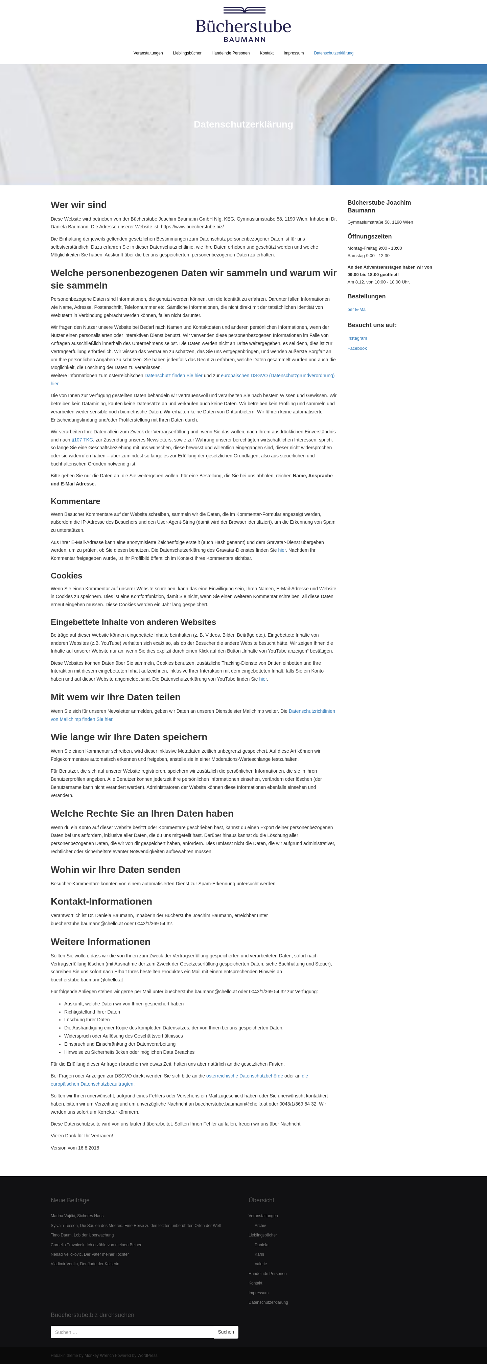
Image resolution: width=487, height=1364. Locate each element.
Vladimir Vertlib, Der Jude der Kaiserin (85, 1263)
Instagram (357, 338)
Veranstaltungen (148, 53)
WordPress (148, 1355)
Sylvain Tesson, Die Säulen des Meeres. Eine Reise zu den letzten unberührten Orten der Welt (136, 1225)
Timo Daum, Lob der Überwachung (82, 1235)
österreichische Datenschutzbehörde (244, 1075)
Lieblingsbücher (187, 53)
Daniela (262, 1245)
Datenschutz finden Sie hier (174, 375)
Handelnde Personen (231, 53)
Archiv (260, 1225)
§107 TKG (82, 439)
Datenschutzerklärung (333, 53)
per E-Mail (358, 309)
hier (282, 550)
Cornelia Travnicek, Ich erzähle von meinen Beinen (96, 1245)
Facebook (357, 348)
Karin (259, 1254)
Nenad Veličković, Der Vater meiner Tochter (90, 1254)
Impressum (294, 53)
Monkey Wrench (99, 1355)
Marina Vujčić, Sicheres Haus (77, 1215)
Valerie (261, 1263)
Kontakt (267, 53)
